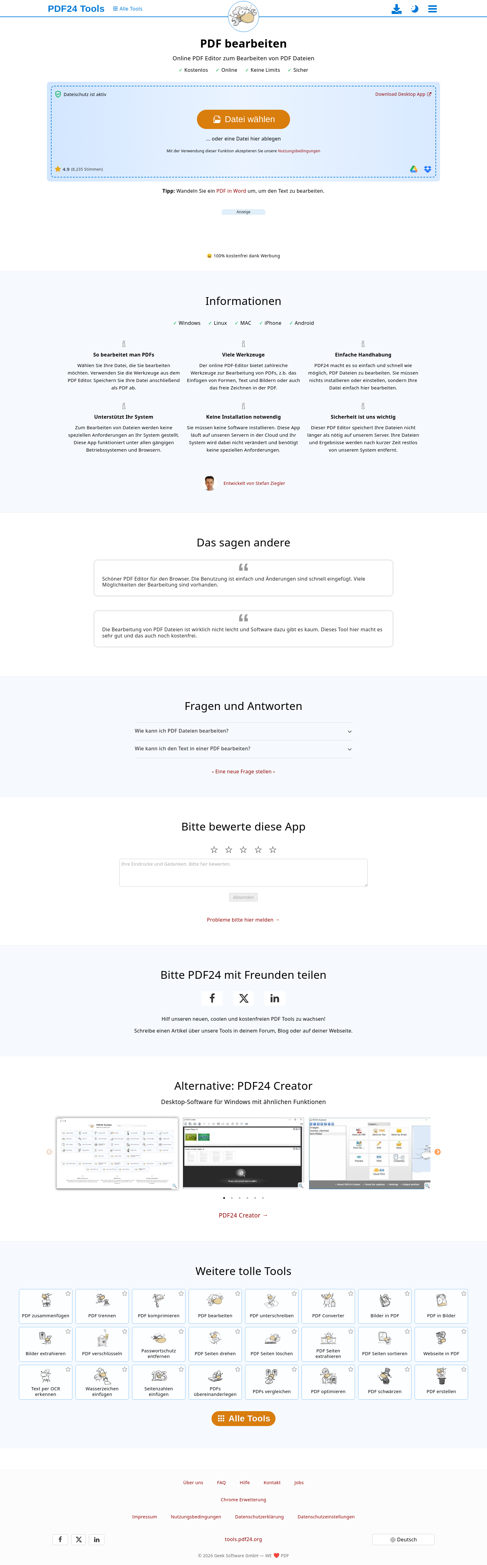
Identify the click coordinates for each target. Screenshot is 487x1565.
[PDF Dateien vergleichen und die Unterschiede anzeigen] (271, 1382)
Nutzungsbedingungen (196, 1517)
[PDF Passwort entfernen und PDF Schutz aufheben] (158, 1344)
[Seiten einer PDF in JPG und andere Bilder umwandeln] (441, 1306)
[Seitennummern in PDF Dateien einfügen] (158, 1382)
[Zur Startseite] (76, 8)
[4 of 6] (247, 1198)
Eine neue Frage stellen (243, 771)
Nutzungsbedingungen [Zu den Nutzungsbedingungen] (299, 151)
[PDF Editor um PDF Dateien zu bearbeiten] (215, 1306)
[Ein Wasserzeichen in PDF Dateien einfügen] (102, 1382)
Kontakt (272, 1482)
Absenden (243, 897)
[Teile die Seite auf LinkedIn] (275, 998)
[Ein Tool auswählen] (432, 8)
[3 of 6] (240, 1198)
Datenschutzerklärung (259, 1517)
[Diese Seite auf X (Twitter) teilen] (243, 998)
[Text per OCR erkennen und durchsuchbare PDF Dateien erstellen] (45, 1382)
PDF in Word (231, 190)
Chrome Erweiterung (243, 1500)
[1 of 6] (224, 1198)
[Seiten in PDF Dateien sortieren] (385, 1344)
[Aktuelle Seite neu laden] (243, 16)
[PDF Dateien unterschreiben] (271, 1306)
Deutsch (407, 1539)
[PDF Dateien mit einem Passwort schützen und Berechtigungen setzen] (102, 1344)
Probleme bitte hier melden (240, 919)
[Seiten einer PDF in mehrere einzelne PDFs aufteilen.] (102, 1306)
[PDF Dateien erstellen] (441, 1382)
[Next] (438, 1152)
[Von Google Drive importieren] (413, 169)
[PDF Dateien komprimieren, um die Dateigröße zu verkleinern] (158, 1306)
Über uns (193, 1482)
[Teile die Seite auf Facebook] (212, 998)
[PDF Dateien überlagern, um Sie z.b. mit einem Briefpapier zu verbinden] (215, 1382)
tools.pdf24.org (243, 1539)
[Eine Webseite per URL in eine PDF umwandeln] (441, 1344)
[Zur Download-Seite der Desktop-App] (397, 8)
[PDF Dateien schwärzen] (385, 1382)
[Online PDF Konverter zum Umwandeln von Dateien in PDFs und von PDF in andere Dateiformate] (328, 1306)
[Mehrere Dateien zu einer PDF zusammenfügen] (45, 1306)
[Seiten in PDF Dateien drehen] (215, 1344)
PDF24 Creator (239, 1215)
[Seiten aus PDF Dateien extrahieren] (328, 1344)
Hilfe (245, 1482)
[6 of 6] (263, 1198)
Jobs (299, 1482)
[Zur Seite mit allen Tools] (127, 9)
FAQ (221, 1482)
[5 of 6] (255, 1198)
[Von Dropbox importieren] (427, 169)
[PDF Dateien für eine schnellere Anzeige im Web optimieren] (328, 1382)
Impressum (144, 1517)
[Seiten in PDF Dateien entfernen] (271, 1344)
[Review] (243, 873)
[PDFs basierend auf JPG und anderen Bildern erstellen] (385, 1306)
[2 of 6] (232, 1198)
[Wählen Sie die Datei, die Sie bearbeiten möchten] (243, 119)
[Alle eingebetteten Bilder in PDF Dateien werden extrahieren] (45, 1344)
